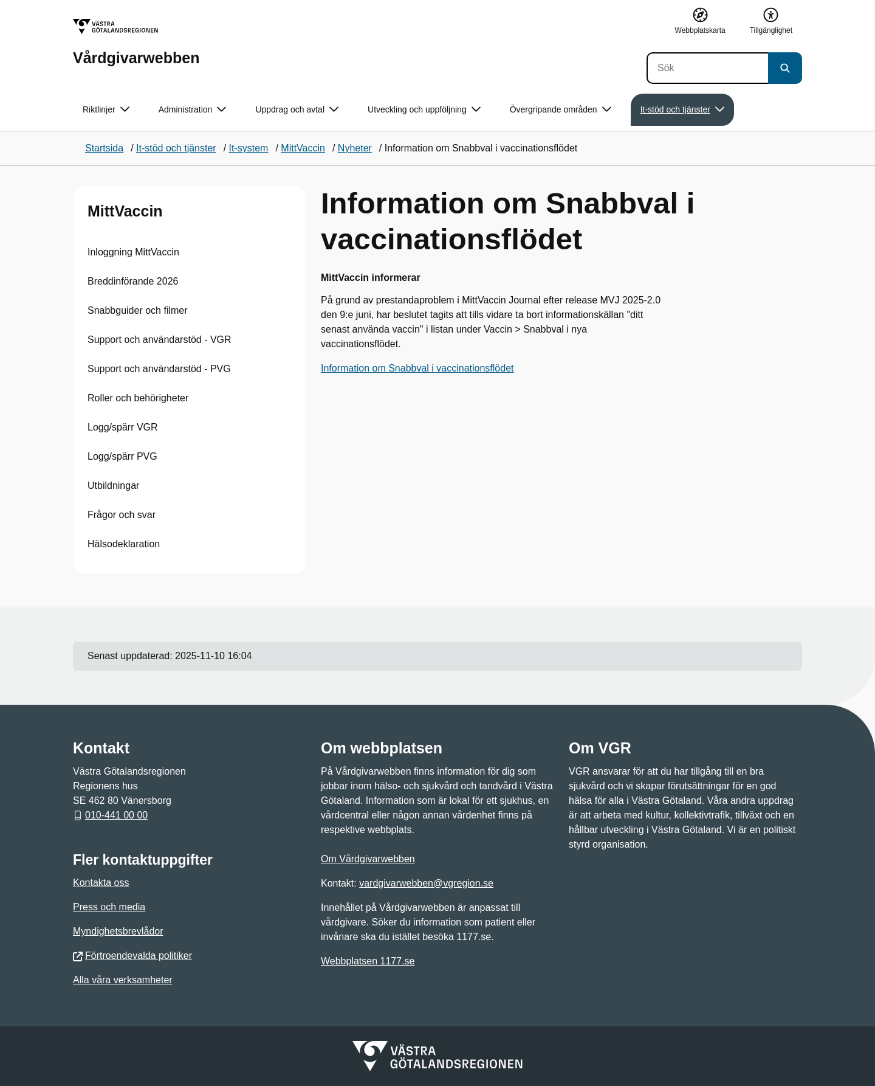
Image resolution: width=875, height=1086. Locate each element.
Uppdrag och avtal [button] (296, 109)
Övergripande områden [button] (560, 109)
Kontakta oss (101, 882)
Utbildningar (113, 485)
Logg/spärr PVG (122, 456)
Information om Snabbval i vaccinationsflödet (417, 368)
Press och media (109, 907)
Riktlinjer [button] (106, 109)
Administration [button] (193, 109)
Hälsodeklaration (124, 544)
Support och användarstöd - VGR (160, 339)
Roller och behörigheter (138, 398)
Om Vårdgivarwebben (368, 859)
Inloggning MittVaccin (133, 252)
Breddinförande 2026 (133, 281)
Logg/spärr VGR (123, 427)
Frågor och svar (122, 515)
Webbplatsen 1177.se (367, 961)
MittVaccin (125, 211)
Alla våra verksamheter (123, 980)
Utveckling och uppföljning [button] (424, 109)
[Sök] (707, 68)
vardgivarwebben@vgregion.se (426, 883)
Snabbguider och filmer (138, 310)
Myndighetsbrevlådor (118, 931)
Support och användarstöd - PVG (159, 369)
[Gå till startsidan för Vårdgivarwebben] (136, 42)
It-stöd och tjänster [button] (682, 109)
